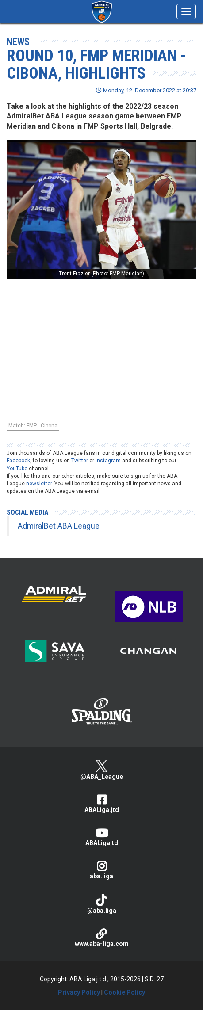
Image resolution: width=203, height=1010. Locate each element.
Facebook (18, 460)
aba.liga (101, 870)
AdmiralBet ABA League (59, 526)
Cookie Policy (124, 992)
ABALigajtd (101, 836)
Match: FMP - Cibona (32, 426)
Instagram (108, 460)
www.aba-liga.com (101, 937)
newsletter (39, 483)
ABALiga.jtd (101, 803)
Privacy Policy (79, 992)
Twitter (79, 460)
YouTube (17, 468)
